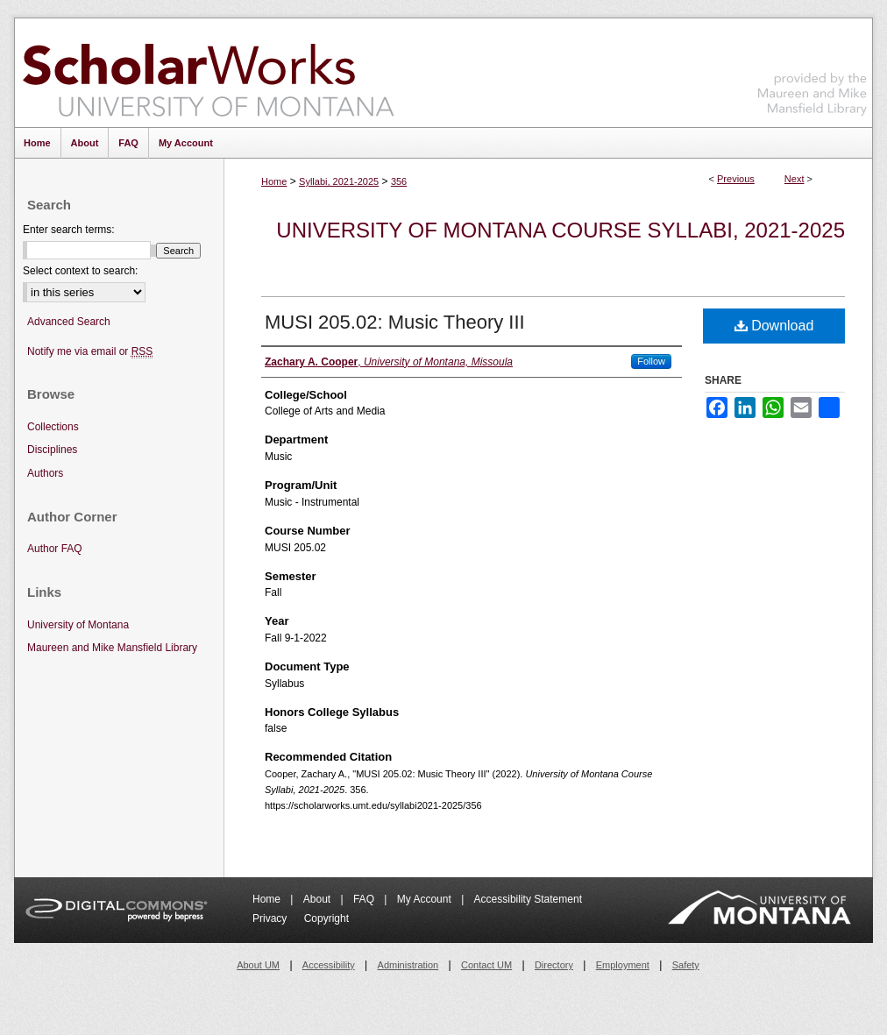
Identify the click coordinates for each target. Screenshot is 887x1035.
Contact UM (486, 965)
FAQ (365, 899)
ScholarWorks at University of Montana (208, 72)
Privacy (271, 918)
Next (794, 179)
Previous (736, 179)
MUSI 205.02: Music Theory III (395, 322)
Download (774, 325)
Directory (554, 965)
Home (274, 181)
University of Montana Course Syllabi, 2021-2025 (560, 230)
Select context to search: (80, 271)
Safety (685, 965)
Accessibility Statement (528, 899)
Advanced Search (68, 321)
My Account (425, 899)
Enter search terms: (69, 229)
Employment (622, 965)
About (318, 899)
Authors (45, 473)
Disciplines (52, 449)
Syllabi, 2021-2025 (339, 181)
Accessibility (328, 965)
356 (399, 181)
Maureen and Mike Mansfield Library (812, 69)
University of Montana (78, 625)
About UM (258, 965)
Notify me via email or (90, 351)
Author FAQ (54, 548)
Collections (53, 427)
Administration (408, 965)
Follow (651, 361)
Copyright (326, 918)
